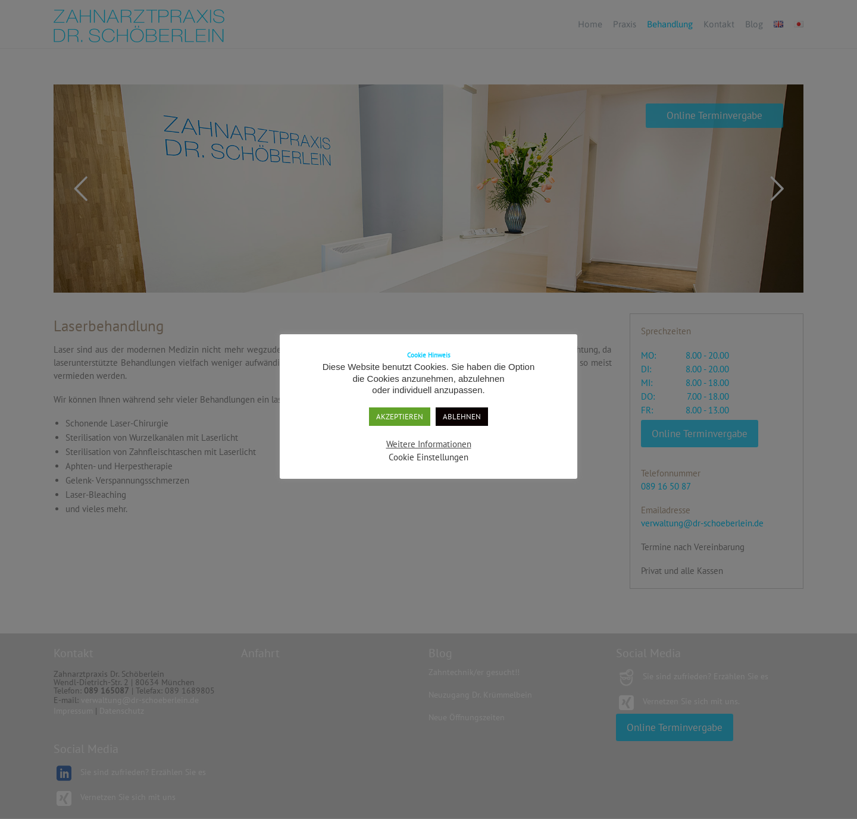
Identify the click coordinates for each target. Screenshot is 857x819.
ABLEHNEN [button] (462, 417)
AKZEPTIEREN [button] (399, 417)
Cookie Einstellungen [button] (428, 457)
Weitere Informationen (428, 444)
